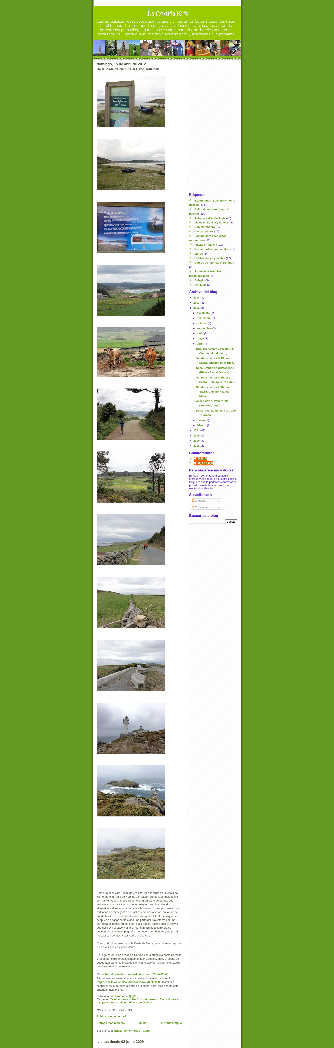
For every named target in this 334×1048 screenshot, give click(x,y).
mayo (201, 338)
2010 (196, 435)
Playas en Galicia (140, 1002)
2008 (196, 445)
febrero (202, 425)
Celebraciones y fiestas (209, 258)
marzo (201, 420)
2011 (196, 430)
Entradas (199, 500)
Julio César (205, 463)
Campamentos (204, 231)
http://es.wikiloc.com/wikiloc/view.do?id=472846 (136, 974)
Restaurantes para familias (212, 249)
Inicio (143, 1023)
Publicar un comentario (112, 1016)
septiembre (204, 328)
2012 (196, 307)
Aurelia (202, 458)
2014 (196, 297)
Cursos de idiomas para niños (214, 262)
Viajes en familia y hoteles (211, 222)
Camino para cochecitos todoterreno (134, 999)
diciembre (204, 313)
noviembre (204, 318)
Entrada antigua (171, 1023)
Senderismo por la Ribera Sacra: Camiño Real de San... (213, 392)
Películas (200, 284)
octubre (202, 323)
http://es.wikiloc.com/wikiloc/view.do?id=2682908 (129, 982)
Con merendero (204, 227)
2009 (196, 440)
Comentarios (201, 507)
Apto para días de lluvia (210, 218)
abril (200, 343)
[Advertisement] (213, 126)
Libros (198, 253)
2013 (196, 302)
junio (200, 333)
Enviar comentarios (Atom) (132, 1030)
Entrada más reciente (111, 1023)
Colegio (199, 280)
